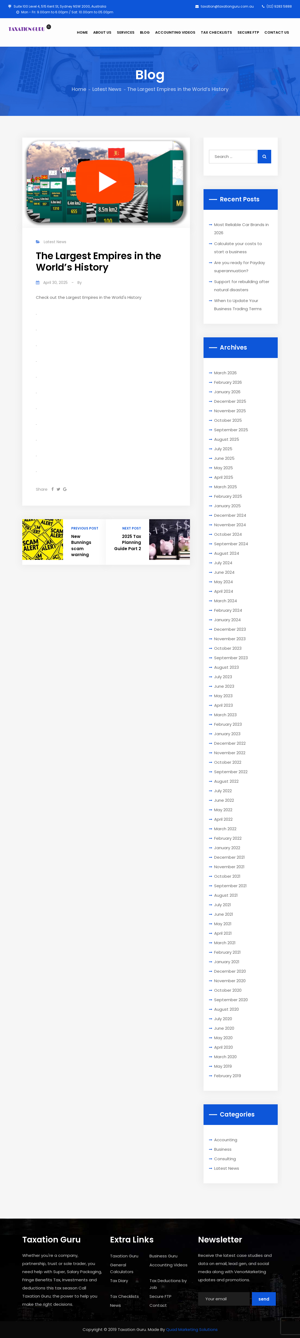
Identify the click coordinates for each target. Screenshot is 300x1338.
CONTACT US (276, 32)
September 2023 (231, 658)
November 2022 (229, 753)
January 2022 (227, 848)
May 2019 (223, 1066)
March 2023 (225, 715)
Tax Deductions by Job (168, 1284)
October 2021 (227, 876)
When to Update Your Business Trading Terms (238, 305)
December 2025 (230, 401)
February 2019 (227, 1076)
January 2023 (227, 734)
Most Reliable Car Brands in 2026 (241, 229)
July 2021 (222, 905)
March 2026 (225, 373)
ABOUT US (102, 32)
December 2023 (230, 629)
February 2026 (228, 382)
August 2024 (226, 553)
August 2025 (226, 439)
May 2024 (223, 582)
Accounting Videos (168, 1265)
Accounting (225, 1140)
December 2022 (230, 743)
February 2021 (227, 952)
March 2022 (225, 829)
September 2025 (231, 430)
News (115, 1305)
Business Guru (163, 1256)
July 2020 (223, 1019)
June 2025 (224, 458)
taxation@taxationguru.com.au (224, 6)
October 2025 (228, 420)
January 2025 (227, 506)
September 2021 (230, 886)
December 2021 (229, 857)
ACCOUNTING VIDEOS (175, 32)
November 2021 (229, 867)
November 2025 (230, 411)
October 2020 (228, 990)
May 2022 (223, 810)
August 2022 (226, 781)
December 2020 (230, 971)
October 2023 (228, 648)
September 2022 (231, 772)
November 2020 (230, 981)
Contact (158, 1305)
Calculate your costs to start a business (238, 248)
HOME (82, 32)
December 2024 (230, 515)
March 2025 (225, 487)
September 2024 (231, 544)
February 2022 (228, 838)
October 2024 (228, 534)
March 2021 (225, 943)
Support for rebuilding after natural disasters (241, 286)
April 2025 (223, 477)
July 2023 (223, 677)
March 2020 (225, 1057)
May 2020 (223, 1038)
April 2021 (223, 933)
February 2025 (228, 496)
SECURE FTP (248, 32)
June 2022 (224, 800)
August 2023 (226, 667)
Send (263, 1299)
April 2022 (223, 819)
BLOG (145, 32)
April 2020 (223, 1047)
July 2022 (223, 791)
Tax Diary (119, 1280)
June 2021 (223, 914)
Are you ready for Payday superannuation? (239, 267)
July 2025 (223, 449)
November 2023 (230, 639)
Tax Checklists (124, 1296)
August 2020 (226, 1009)
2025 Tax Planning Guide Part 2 (127, 542)
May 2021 (223, 924)
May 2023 (223, 696)
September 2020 (231, 1000)
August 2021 (226, 895)
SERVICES (126, 32)
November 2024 (230, 525)
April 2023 (223, 705)
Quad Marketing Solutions (192, 1329)
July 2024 (223, 563)
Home (79, 89)
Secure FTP (160, 1296)
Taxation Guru (124, 1256)
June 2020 (224, 1028)
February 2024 (228, 610)
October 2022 (227, 762)
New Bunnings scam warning (81, 546)
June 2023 (224, 686)
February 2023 (228, 724)
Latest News (106, 89)
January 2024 (227, 620)
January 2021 (226, 962)
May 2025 (223, 468)
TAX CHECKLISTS (216, 32)
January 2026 (227, 392)
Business (223, 1149)
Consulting (225, 1159)
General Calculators (121, 1268)
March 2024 (225, 601)
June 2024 (224, 572)
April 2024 (223, 591)
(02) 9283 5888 (277, 6)
